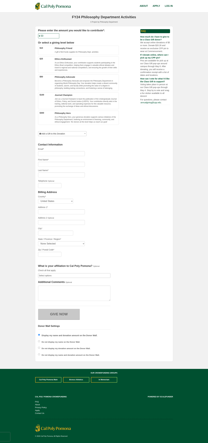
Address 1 (43, 207)
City (40, 228)
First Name (43, 160)
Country (42, 196)
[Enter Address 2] (61, 222)
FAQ (37, 402)
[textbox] (62, 133)
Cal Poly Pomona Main (48, 380)
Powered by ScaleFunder (160, 397)
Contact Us (39, 413)
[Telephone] (50, 185)
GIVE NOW (59, 314)
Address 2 (42, 218)
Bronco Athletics (76, 380)
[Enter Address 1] (61, 211)
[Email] (61, 153)
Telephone (42, 181)
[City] (55, 233)
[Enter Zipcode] (50, 254)
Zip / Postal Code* (46, 250)
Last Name (43, 170)
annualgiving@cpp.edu (151, 102)
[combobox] (62, 133)
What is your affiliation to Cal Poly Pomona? (65, 266)
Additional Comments (51, 282)
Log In (169, 6)
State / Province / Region (49, 239)
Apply (156, 6)
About (144, 6)
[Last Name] (61, 174)
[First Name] (61, 164)
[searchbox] (74, 275)
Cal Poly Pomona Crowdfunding (51, 397)
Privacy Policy (41, 407)
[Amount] (48, 35)
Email (41, 149)
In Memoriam (104, 380)
